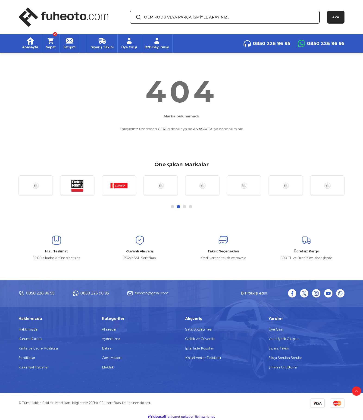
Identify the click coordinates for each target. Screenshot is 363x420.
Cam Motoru (112, 358)
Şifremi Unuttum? (283, 367)
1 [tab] (172, 206)
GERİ (162, 129)
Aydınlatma (111, 339)
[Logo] (63, 17)
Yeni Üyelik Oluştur (284, 339)
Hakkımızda (28, 329)
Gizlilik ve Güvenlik (200, 339)
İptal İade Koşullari (199, 348)
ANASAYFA (203, 129)
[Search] (225, 17)
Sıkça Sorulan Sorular (285, 358)
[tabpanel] (35, 185)
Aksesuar (109, 329)
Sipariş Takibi (279, 348)
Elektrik (108, 367)
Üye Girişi (276, 329)
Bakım (107, 348)
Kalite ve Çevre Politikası (38, 348)
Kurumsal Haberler (34, 367)
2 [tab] (178, 206)
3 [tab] (184, 206)
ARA (335, 17)
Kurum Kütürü (30, 339)
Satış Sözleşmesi (198, 329)
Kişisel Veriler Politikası (203, 358)
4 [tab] (190, 206)
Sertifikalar (27, 358)
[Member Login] (129, 43)
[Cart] (51, 43)
